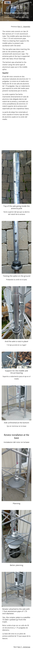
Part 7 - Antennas (23, 647)
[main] (16, 11)
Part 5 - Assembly (24, 26)
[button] (2, 2)
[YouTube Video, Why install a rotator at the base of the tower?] (16, 136)
